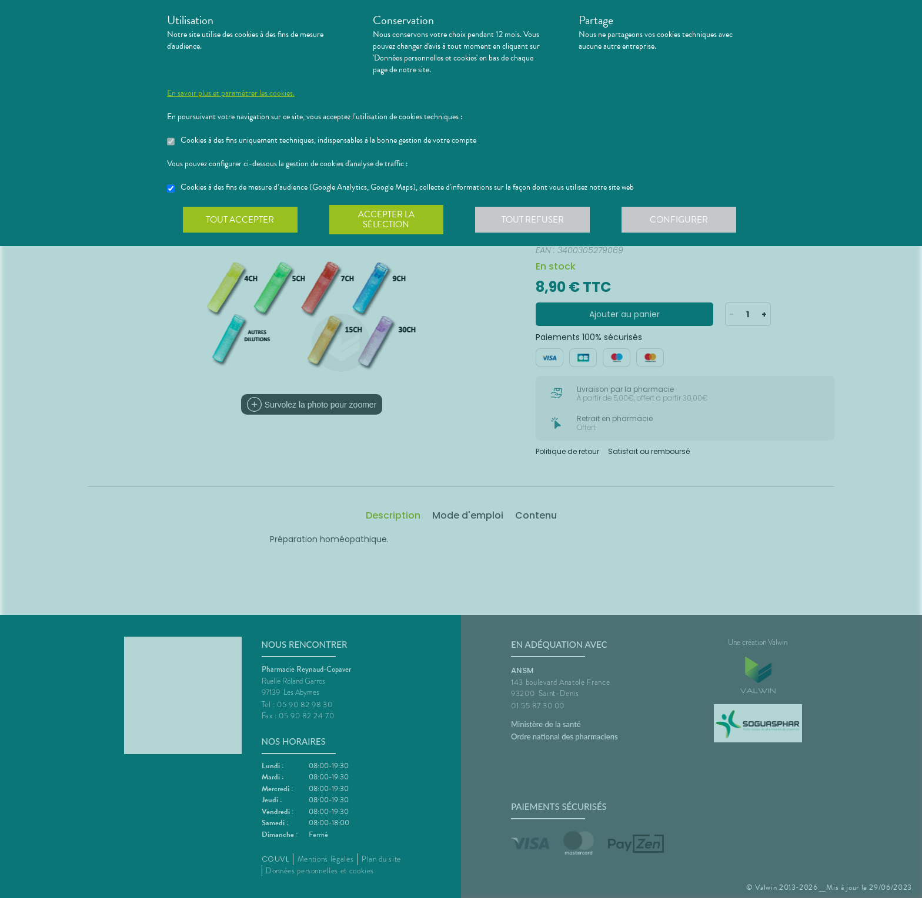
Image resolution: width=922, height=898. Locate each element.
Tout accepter (240, 220)
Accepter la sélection (388, 219)
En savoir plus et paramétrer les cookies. (231, 93)
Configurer (681, 220)
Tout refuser (535, 220)
